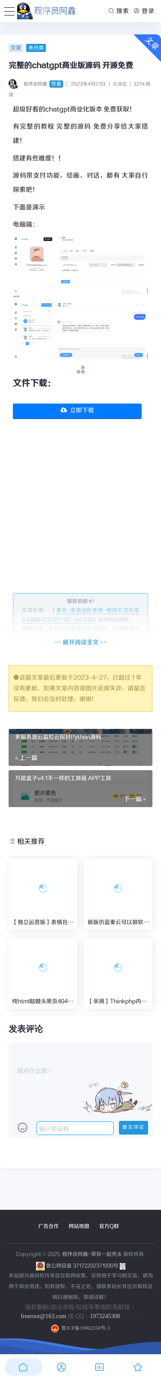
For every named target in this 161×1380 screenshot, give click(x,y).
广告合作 (48, 1226)
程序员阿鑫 (43, 84)
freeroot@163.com (43, 1316)
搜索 (119, 11)
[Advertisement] (80, 512)
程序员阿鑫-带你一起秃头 (91, 1254)
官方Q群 (109, 1226)
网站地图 (79, 1226)
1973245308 (105, 1316)
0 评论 (120, 84)
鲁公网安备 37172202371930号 (85, 1266)
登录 (144, 11)
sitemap (131, 1316)
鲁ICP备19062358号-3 (80, 1328)
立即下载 (77, 410)
